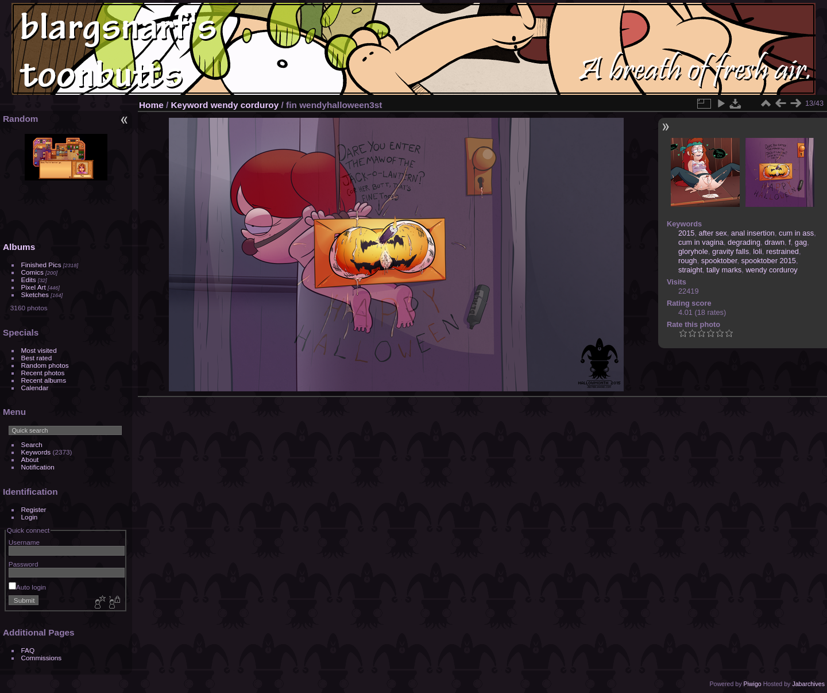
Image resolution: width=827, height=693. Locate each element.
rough (687, 260)
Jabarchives (808, 683)
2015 (686, 233)
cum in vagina (701, 242)
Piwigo (752, 683)
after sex (713, 233)
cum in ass (796, 233)
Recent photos (43, 372)
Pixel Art (33, 287)
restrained (782, 251)
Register (34, 509)
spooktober (719, 260)
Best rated (36, 357)
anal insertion (753, 233)
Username (24, 542)
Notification (38, 467)
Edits (28, 279)
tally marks (723, 269)
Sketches (35, 294)
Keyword (189, 105)
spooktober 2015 (768, 260)
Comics (32, 272)
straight (690, 269)
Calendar (35, 387)
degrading (744, 242)
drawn (774, 242)
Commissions (41, 657)
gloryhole (693, 251)
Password (23, 564)
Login (29, 517)
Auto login (27, 587)
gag (801, 242)
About (30, 459)
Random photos (45, 365)
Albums (19, 247)
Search (31, 444)
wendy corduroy (245, 105)
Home (151, 105)
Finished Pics (41, 264)
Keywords (36, 452)
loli (757, 251)
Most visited (39, 350)
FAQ (28, 650)
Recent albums (43, 380)
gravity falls (730, 251)
